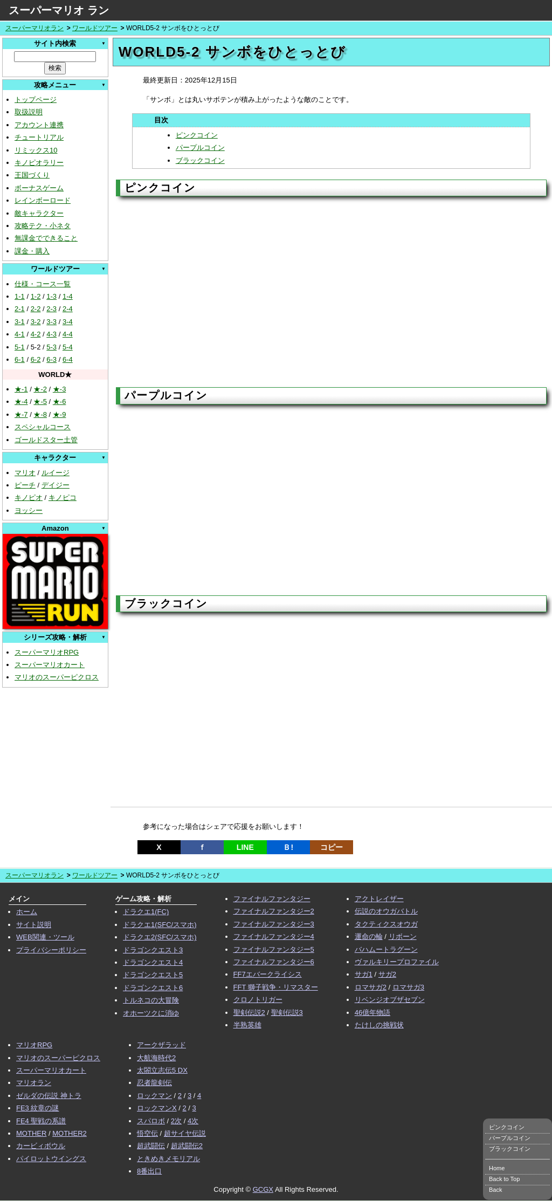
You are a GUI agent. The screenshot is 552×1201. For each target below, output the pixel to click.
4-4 (68, 334)
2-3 (51, 309)
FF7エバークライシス (267, 974)
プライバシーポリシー (51, 950)
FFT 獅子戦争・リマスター (275, 987)
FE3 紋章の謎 (37, 1108)
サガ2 (387, 974)
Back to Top (504, 1179)
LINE (245, 847)
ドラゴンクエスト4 (153, 962)
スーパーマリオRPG (47, 652)
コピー (331, 847)
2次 (176, 1121)
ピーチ (25, 485)
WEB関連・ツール (45, 937)
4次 (193, 1121)
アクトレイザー (379, 899)
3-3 (51, 322)
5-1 (20, 347)
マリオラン (33, 1083)
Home (497, 1168)
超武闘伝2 (187, 1146)
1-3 (51, 296)
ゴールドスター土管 (46, 440)
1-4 (68, 296)
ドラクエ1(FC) (146, 912)
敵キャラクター (39, 213)
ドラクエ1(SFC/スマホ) (160, 925)
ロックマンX (157, 1108)
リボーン (403, 936)
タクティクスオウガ (386, 924)
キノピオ (29, 497)
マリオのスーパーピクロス (57, 677)
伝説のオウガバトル (386, 911)
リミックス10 (36, 150)
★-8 (40, 414)
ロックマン (154, 1096)
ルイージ (56, 473)
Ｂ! (288, 847)
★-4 (21, 401)
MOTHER (31, 1133)
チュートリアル (39, 137)
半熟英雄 (247, 1025)
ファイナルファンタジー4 (273, 936)
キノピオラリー (39, 163)
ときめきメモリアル (168, 1159)
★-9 (59, 414)
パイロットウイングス (51, 1159)
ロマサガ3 (408, 987)
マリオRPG (34, 1045)
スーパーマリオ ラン (59, 10)
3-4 (68, 322)
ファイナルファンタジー (271, 899)
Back (495, 1189)
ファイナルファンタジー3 (273, 924)
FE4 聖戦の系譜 (41, 1121)
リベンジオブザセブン (390, 1000)
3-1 (20, 322)
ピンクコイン (197, 135)
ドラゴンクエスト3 (153, 950)
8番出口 (149, 1171)
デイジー (56, 485)
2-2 (36, 309)
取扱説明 (29, 112)
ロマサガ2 (371, 987)
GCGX (263, 1189)
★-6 (59, 401)
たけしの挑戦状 (379, 1025)
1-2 (36, 296)
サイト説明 (33, 925)
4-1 (20, 334)
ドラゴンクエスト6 (153, 988)
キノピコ (63, 497)
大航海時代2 (156, 1058)
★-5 (40, 401)
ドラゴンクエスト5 (153, 975)
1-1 (20, 296)
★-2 (40, 389)
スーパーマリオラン (34, 28)
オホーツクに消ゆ (151, 1013)
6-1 (20, 359)
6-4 (68, 359)
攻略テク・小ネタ (43, 226)
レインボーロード (43, 200)
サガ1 (363, 974)
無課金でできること (46, 238)
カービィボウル (40, 1146)
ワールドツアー (95, 28)
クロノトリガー (257, 1000)
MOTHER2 (69, 1133)
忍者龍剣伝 (154, 1083)
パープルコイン (200, 147)
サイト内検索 (55, 43)
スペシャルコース (43, 427)
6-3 (51, 359)
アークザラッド (161, 1045)
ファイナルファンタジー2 (273, 911)
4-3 (51, 334)
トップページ (36, 99)
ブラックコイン (200, 160)
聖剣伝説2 (249, 1012)
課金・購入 (32, 251)
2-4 (68, 309)
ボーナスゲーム (39, 188)
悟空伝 (147, 1133)
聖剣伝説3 (287, 1012)
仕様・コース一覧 (43, 284)
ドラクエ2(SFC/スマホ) (160, 937)
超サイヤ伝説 (185, 1133)
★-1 (21, 389)
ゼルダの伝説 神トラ (48, 1096)
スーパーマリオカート (50, 665)
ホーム (26, 912)
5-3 (51, 347)
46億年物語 (372, 1012)
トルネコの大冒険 (151, 1000)
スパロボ (151, 1121)
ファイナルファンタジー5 (273, 949)
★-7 (21, 414)
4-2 (36, 334)
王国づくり (32, 175)
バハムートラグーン (386, 949)
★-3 (59, 389)
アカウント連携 (39, 125)
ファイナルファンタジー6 (273, 962)
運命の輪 (369, 936)
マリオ (25, 473)
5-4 (68, 347)
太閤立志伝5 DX (162, 1070)
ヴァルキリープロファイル (397, 962)
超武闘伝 (151, 1146)
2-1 (20, 309)
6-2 (36, 359)
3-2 (36, 322)
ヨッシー (29, 510)
